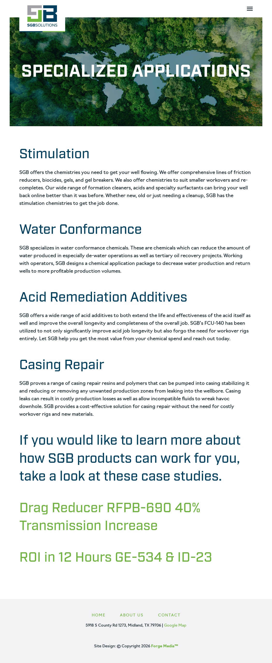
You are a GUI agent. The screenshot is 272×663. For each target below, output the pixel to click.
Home (98, 615)
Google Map (175, 626)
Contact (169, 615)
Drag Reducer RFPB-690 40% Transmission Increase (109, 517)
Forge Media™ (164, 646)
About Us (132, 615)
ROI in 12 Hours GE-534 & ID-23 (115, 558)
